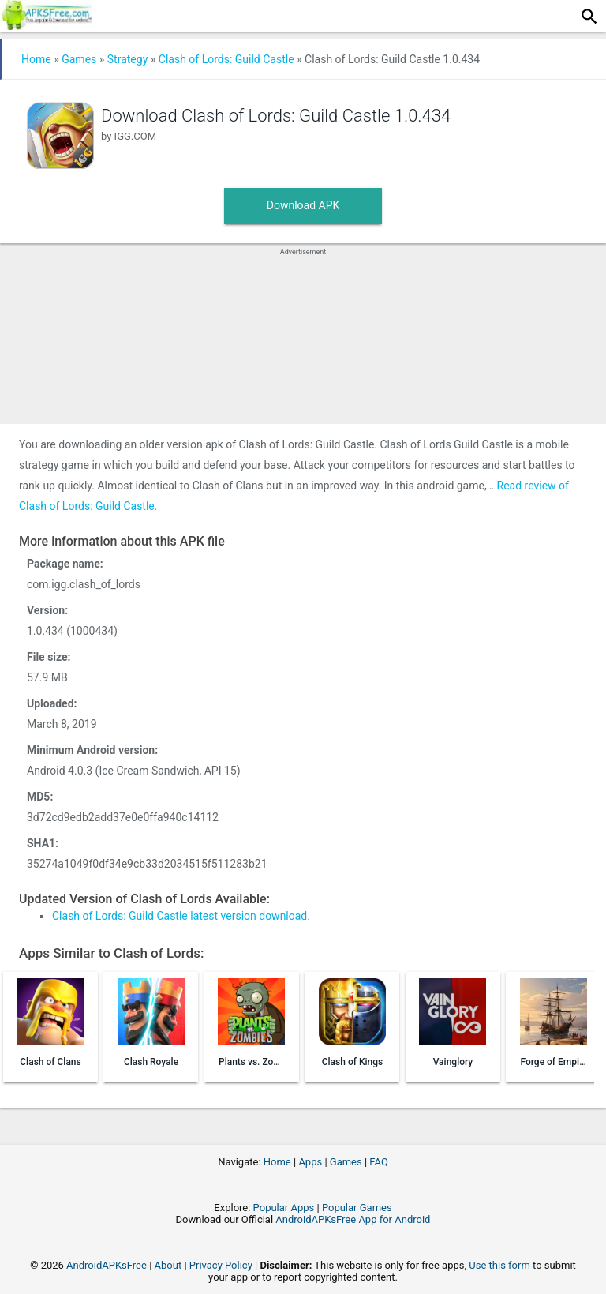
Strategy (127, 59)
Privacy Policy (220, 1265)
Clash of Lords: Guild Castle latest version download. (181, 916)
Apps (310, 1162)
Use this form (499, 1265)
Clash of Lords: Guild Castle (226, 59)
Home (36, 59)
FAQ (378, 1162)
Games (79, 59)
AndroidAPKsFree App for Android (352, 1219)
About (168, 1265)
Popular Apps (284, 1207)
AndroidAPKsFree (106, 1265)
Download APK (303, 205)
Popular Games (357, 1207)
